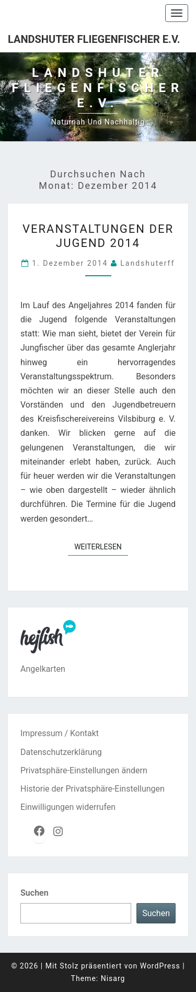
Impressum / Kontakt (59, 733)
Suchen (34, 893)
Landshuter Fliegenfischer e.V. (94, 39)
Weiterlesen (101, 546)
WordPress (160, 966)
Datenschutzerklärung (61, 752)
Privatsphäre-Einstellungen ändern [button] (83, 770)
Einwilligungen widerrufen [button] (68, 807)
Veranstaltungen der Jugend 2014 (98, 235)
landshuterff (147, 263)
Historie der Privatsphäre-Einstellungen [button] (92, 789)
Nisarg (113, 978)
